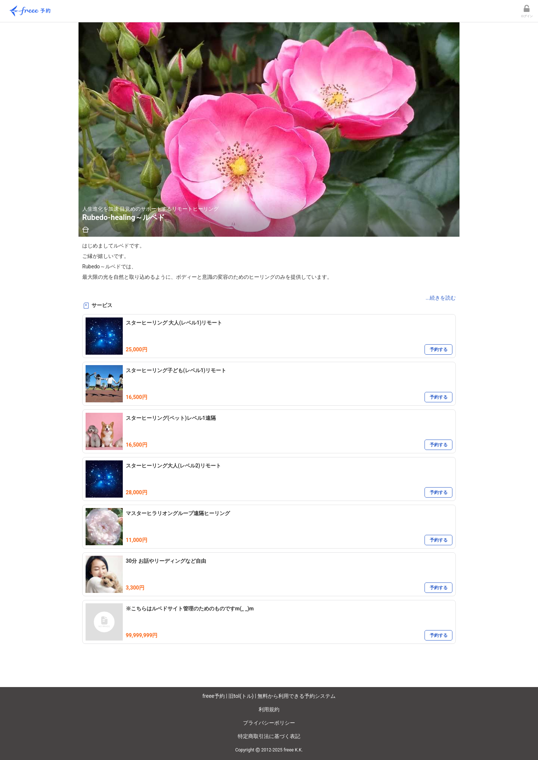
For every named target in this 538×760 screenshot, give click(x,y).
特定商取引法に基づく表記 (269, 736)
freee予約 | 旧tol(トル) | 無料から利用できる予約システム (269, 696)
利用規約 (269, 709)
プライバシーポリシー (269, 723)
